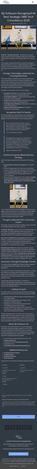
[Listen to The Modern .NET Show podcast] (29, 427)
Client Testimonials (8, 358)
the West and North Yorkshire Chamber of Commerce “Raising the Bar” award (20, 178)
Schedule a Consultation (18, 453)
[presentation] (13, 411)
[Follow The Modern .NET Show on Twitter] (12, 427)
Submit (18, 417)
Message (4, 381)
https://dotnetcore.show (22, 342)
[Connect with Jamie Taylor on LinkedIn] (24, 427)
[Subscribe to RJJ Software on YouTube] (18, 427)
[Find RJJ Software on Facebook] (7, 427)
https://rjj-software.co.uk (10, 340)
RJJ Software (14, 23)
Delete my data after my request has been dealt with (14, 399)
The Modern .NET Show (14, 172)
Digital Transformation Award (15, 180)
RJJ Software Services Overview (12, 352)
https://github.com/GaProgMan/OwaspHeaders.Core (17, 345)
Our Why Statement (9, 354)
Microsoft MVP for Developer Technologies (14, 164)
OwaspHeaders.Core (22, 238)
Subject (4, 373)
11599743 (12, 460)
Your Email (22, 365)
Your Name (4, 365)
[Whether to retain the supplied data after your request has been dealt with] (27, 399)
